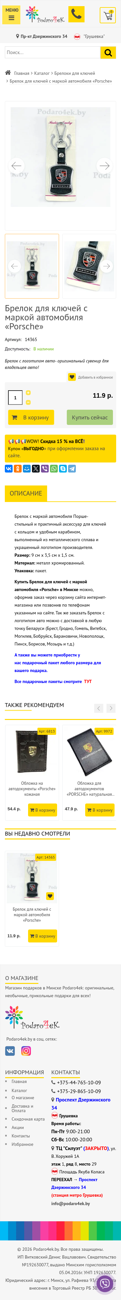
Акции (18, 1127)
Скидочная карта (28, 1119)
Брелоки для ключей (75, 73)
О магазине (23, 1097)
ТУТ (88, 681)
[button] (104, 166)
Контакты (21, 1136)
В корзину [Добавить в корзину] (35, 417)
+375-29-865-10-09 (79, 1091)
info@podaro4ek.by (70, 1203)
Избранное (22, 1144)
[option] (32, 899)
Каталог (42, 73)
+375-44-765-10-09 (79, 1082)
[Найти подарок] (108, 52)
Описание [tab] (26, 493)
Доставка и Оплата (22, 1108)
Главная (21, 73)
